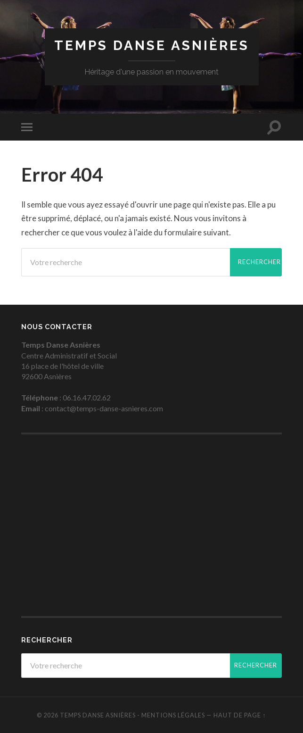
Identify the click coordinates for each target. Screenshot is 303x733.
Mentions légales (173, 715)
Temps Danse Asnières (151, 45)
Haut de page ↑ (239, 715)
